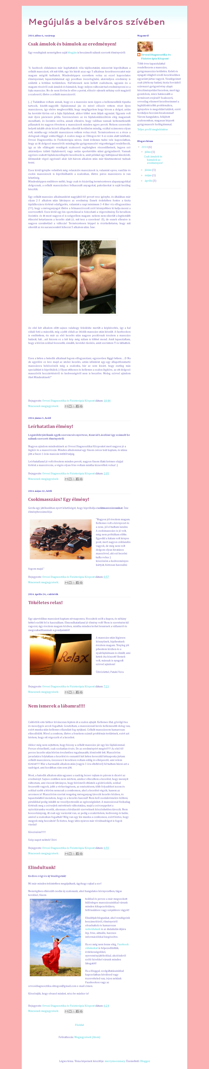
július (148, 152)
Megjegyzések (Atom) (87, 1037)
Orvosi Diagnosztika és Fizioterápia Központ (156, 56)
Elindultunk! (42, 867)
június (148, 170)
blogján (72, 52)
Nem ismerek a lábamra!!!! (56, 706)
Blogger (145, 1061)
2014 (145, 147)
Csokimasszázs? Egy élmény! (58, 499)
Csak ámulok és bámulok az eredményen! (72, 44)
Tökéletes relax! (45, 602)
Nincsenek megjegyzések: (43, 406)
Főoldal (79, 1025)
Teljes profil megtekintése (152, 129)
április (149, 180)
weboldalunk (92, 929)
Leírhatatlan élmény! (50, 426)
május (148, 175)
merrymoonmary (115, 1061)
